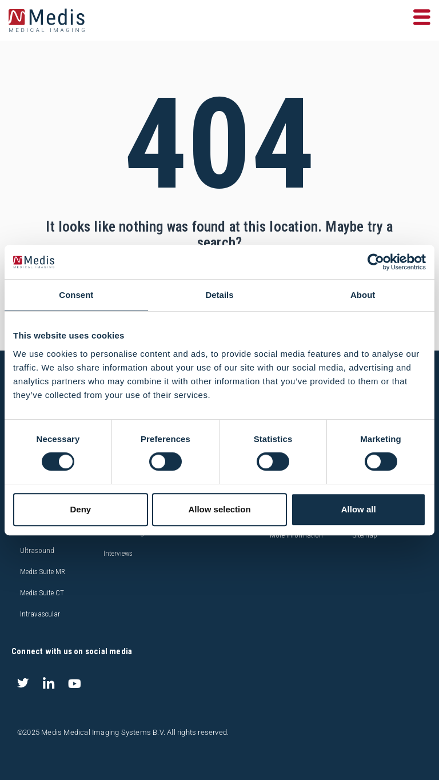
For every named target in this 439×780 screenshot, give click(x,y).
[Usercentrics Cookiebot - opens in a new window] (376, 261)
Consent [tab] (76, 295)
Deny (80, 509)
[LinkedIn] (48, 683)
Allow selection (219, 509)
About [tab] (362, 295)
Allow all (358, 509)
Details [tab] (219, 295)
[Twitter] (22, 683)
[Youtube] (74, 683)
